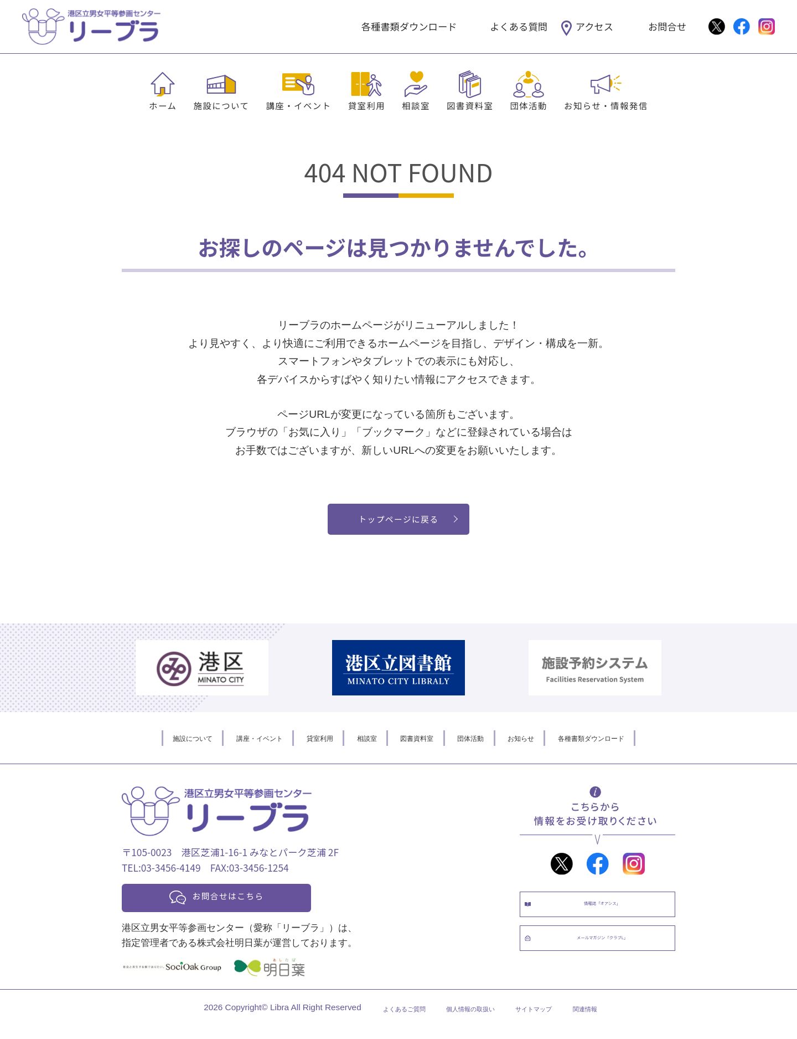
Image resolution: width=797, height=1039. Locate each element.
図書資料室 (470, 105)
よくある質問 (518, 26)
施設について (221, 105)
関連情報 (614, 1021)
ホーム (163, 105)
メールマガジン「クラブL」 (608, 962)
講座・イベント (298, 105)
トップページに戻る (398, 522)
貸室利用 (367, 105)
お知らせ (547, 744)
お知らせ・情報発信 (606, 105)
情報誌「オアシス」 (608, 916)
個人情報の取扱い (466, 1021)
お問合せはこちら (244, 905)
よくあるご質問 (380, 1021)
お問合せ (667, 26)
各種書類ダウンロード (409, 26)
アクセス (594, 26)
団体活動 (528, 105)
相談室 (416, 105)
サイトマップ (549, 1021)
